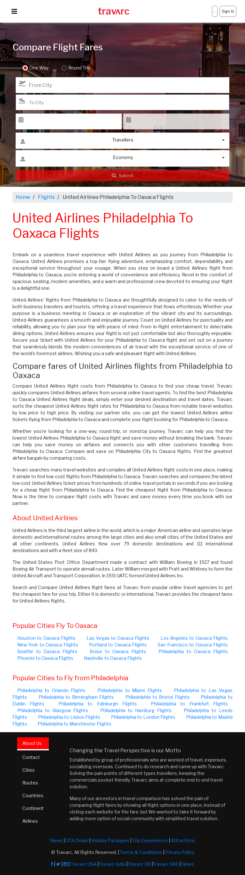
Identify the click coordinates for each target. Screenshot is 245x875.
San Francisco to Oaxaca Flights (193, 644)
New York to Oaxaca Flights (47, 644)
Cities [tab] (28, 770)
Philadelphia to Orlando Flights (51, 690)
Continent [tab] (33, 808)
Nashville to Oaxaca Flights (113, 658)
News (56, 840)
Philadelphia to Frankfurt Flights (189, 703)
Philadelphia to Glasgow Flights (52, 710)
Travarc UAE (165, 864)
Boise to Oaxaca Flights (118, 651)
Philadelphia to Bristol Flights (157, 697)
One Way (38, 68)
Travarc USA (83, 864)
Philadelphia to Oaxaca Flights (193, 651)
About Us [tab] (32, 743)
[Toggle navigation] (14, 11)
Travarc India (112, 864)
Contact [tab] (31, 757)
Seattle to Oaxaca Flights (47, 651)
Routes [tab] (30, 782)
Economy (76, 159)
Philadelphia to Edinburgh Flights (97, 703)
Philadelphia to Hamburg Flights (136, 710)
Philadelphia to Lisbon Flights (69, 717)
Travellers (76, 141)
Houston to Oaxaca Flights (46, 638)
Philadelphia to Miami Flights (129, 690)
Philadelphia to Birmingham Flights (76, 697)
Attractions (183, 840)
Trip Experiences (150, 840)
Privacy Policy (179, 852)
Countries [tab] (32, 795)
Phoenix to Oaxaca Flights (45, 658)
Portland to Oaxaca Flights (118, 644)
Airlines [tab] (30, 821)
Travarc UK (139, 864)
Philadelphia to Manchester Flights (74, 723)
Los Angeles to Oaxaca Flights (194, 638)
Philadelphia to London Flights (143, 717)
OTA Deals (77, 840)
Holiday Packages (110, 840)
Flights (46, 197)
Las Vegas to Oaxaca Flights (117, 638)
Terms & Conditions (141, 852)
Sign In (228, 11)
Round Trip (79, 68)
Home (23, 197)
